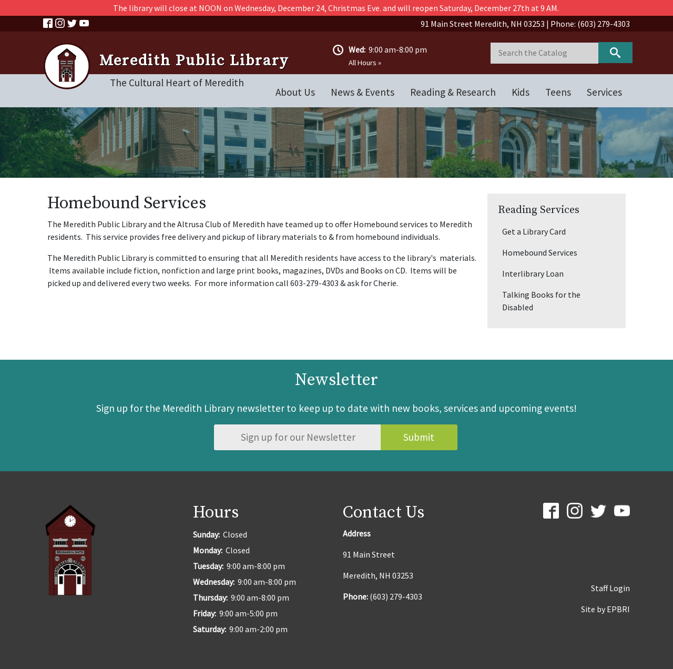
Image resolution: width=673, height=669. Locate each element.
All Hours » (365, 62)
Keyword (615, 52)
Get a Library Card (534, 231)
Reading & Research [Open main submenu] (453, 92)
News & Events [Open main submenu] (362, 92)
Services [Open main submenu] (604, 92)
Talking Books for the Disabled (541, 300)
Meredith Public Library (194, 61)
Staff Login (610, 588)
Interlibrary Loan (533, 273)
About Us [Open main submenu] (295, 92)
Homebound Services (539, 252)
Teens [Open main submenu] (558, 92)
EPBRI (618, 609)
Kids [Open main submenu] (520, 92)
